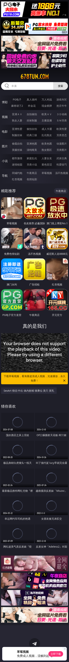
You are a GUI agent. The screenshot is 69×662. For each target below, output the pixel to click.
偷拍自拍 (32, 129)
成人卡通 (47, 129)
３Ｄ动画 (61, 114)
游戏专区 (61, 99)
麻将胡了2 (17, 105)
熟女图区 (47, 150)
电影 (5, 131)
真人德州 (32, 99)
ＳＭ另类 (61, 120)
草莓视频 (47, 173)
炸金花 (32, 105)
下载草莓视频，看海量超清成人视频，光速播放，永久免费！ (35, 378)
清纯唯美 (32, 150)
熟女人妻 (17, 120)
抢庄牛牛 (61, 105)
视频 (5, 117)
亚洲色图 (32, 143)
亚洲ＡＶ (17, 114)
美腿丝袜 (17, 150)
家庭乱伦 (32, 158)
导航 (5, 176)
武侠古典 (61, 158)
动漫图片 (61, 143)
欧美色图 (47, 143)
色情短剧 (32, 179)
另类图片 (61, 150)
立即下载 (56, 654)
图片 (5, 146)
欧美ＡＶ (47, 114)
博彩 (5, 102)
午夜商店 (32, 173)
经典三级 (32, 135)
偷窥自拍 (17, 143)
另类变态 (61, 135)
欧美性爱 (61, 129)
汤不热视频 (61, 173)
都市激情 (17, 158)
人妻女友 (47, 158)
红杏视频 (17, 179)
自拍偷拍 (32, 114)
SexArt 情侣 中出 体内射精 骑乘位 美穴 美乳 (29, 390)
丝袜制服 (32, 120)
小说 (5, 161)
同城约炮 (17, 173)
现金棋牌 (47, 105)
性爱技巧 (61, 164)
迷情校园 (17, 164)
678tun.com (34, 76)
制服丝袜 (17, 135)
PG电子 (17, 99)
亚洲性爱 (17, 129)
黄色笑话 (47, 164)
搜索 (60, 86)
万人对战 (47, 99)
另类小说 (32, 164)
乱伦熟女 (47, 135)
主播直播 (47, 120)
